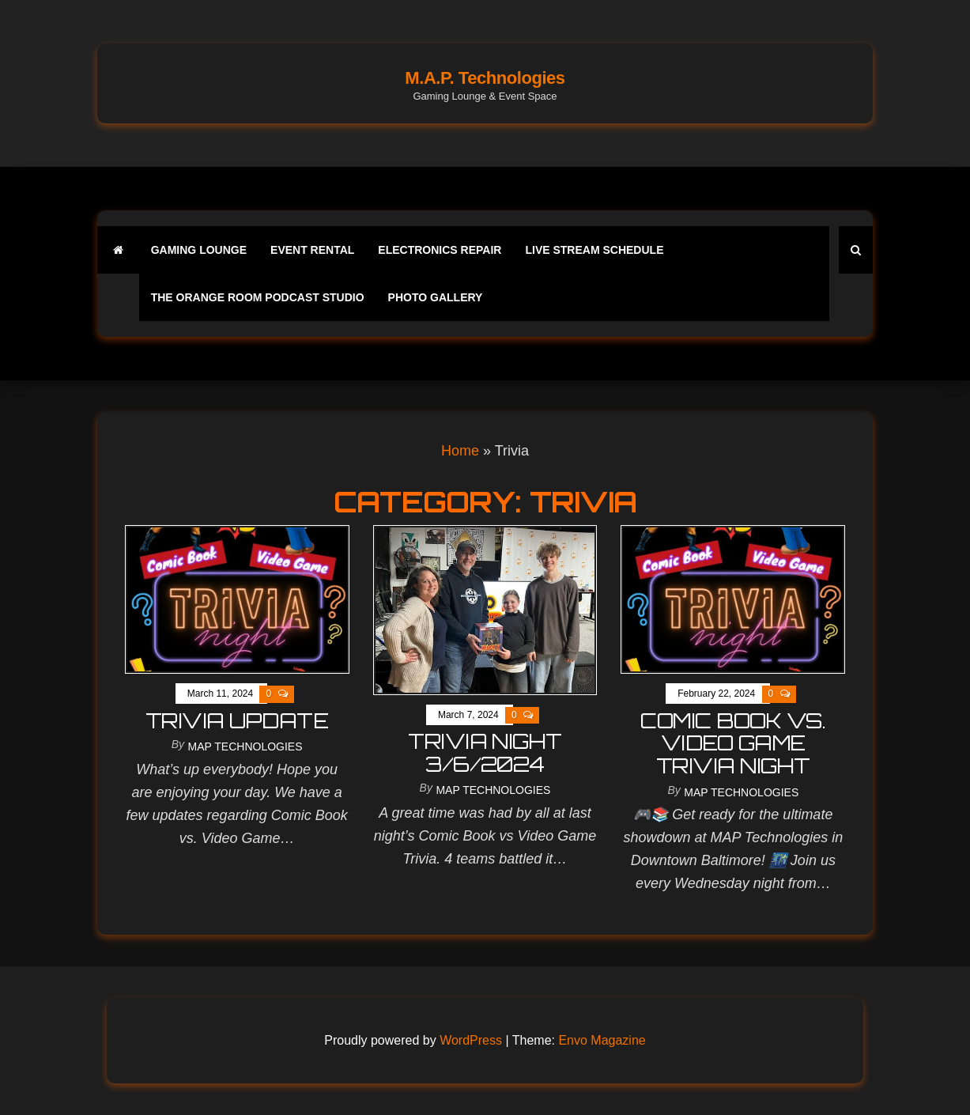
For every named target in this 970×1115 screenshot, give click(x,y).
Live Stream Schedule (594, 250)
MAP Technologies (245, 746)
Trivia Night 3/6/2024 (485, 752)
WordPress (471, 1040)
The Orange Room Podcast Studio (257, 297)
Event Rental (312, 250)
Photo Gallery (435, 297)
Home (460, 451)
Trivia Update (236, 720)
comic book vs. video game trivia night (732, 743)
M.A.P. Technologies (484, 78)
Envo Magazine (601, 1040)
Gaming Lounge (199, 250)
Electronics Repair (439, 250)
